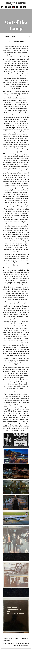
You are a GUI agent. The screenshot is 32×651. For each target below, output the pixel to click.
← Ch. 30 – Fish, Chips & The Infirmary (15, 639)
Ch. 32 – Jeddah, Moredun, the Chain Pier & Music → (16, 645)
